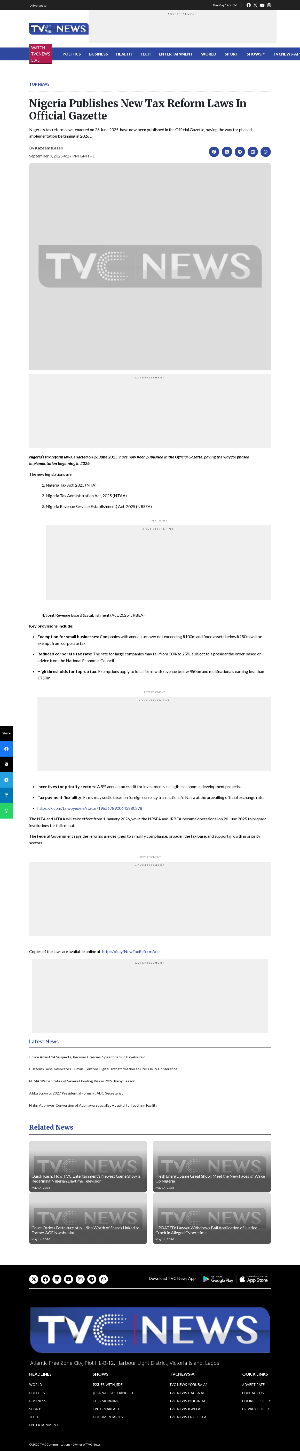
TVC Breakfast (106, 1408)
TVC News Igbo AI (186, 1408)
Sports (35, 1408)
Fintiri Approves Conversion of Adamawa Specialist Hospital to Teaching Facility (93, 1105)
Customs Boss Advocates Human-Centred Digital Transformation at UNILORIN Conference (103, 1069)
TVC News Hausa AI (187, 1392)
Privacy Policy (256, 1408)
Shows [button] (254, 54)
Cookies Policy (256, 1400)
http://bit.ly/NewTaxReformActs (131, 951)
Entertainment (176, 54)
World (208, 54)
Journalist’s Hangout (114, 1392)
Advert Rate (38, 5)
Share (6, 733)
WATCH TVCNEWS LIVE (40, 54)
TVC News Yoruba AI (188, 1384)
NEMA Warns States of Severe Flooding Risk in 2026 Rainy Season (82, 1081)
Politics (71, 54)
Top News (39, 84)
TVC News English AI (189, 1416)
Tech (145, 54)
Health (124, 54)
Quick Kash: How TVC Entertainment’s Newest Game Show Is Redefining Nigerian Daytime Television (86, 1178)
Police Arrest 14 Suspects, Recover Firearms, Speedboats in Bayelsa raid (87, 1057)
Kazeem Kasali (49, 147)
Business (98, 54)
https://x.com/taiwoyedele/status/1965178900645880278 (89, 808)
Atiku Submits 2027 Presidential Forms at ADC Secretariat (76, 1093)
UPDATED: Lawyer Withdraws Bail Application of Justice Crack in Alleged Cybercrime (206, 1230)
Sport (231, 54)
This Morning (106, 1400)
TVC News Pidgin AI (187, 1400)
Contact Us (253, 1392)
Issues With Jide (108, 1384)
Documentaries (108, 1416)
